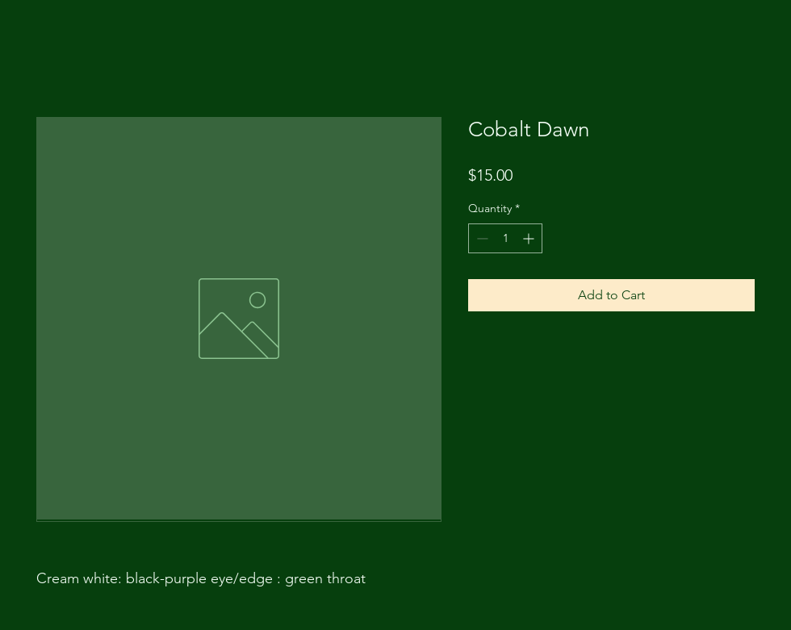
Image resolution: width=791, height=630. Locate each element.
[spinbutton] (505, 238)
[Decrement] (481, 238)
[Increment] (530, 238)
